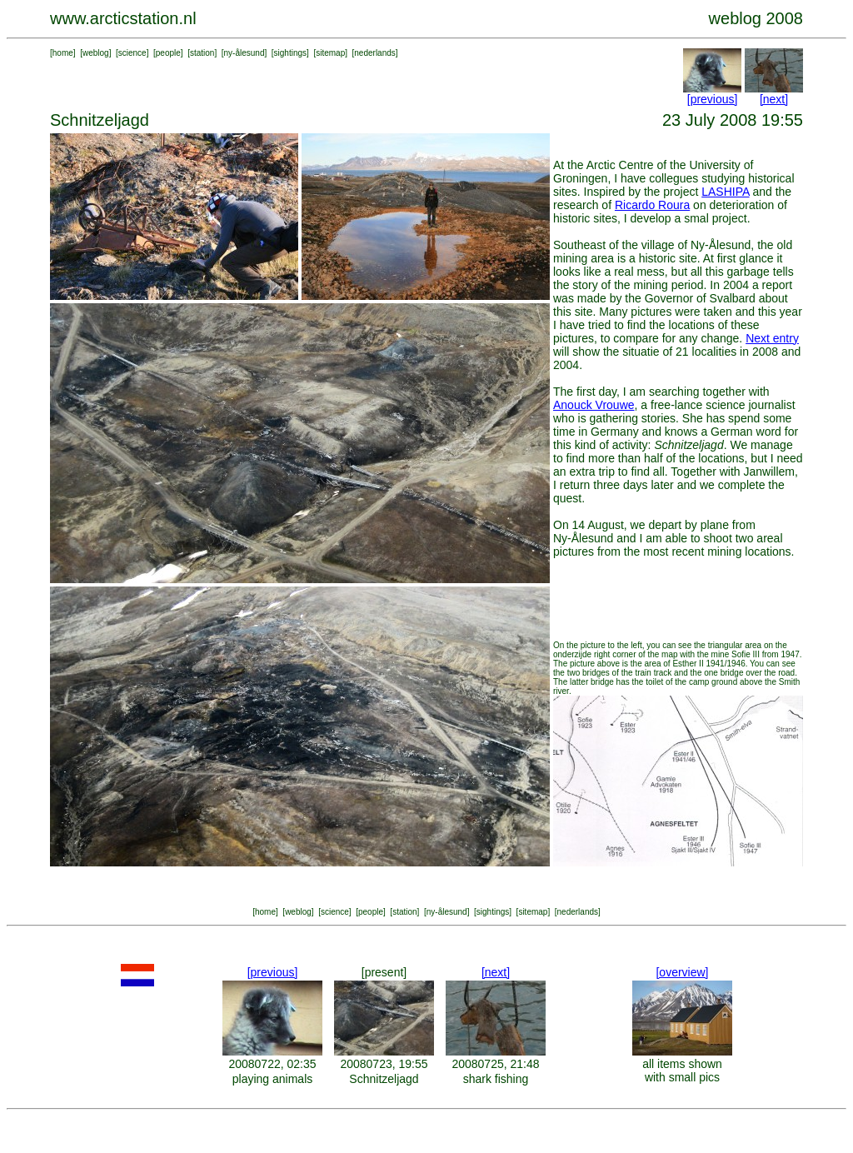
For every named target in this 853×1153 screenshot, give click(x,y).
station (202, 52)
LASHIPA (725, 191)
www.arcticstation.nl (123, 18)
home (62, 52)
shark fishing (496, 1079)
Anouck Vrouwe (594, 405)
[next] (774, 99)
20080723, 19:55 (383, 1064)
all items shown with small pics (682, 1070)
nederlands (374, 52)
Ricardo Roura (652, 205)
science (132, 52)
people (168, 52)
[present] (384, 972)
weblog (95, 52)
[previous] (712, 99)
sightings (290, 52)
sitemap (330, 52)
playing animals (272, 1079)
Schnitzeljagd (383, 1079)
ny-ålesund (244, 52)
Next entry (772, 338)
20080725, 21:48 (495, 1064)
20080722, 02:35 (272, 1064)
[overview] (682, 972)
